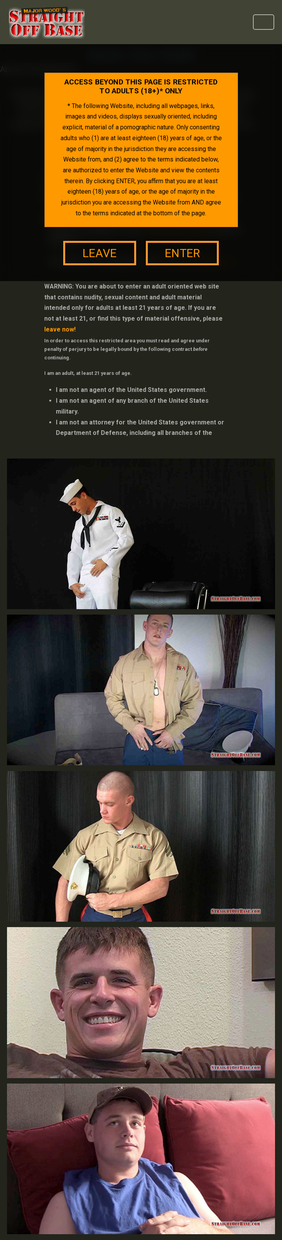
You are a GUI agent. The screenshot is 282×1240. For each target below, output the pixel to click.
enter (182, 253)
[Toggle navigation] (263, 22)
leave (100, 253)
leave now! (60, 329)
